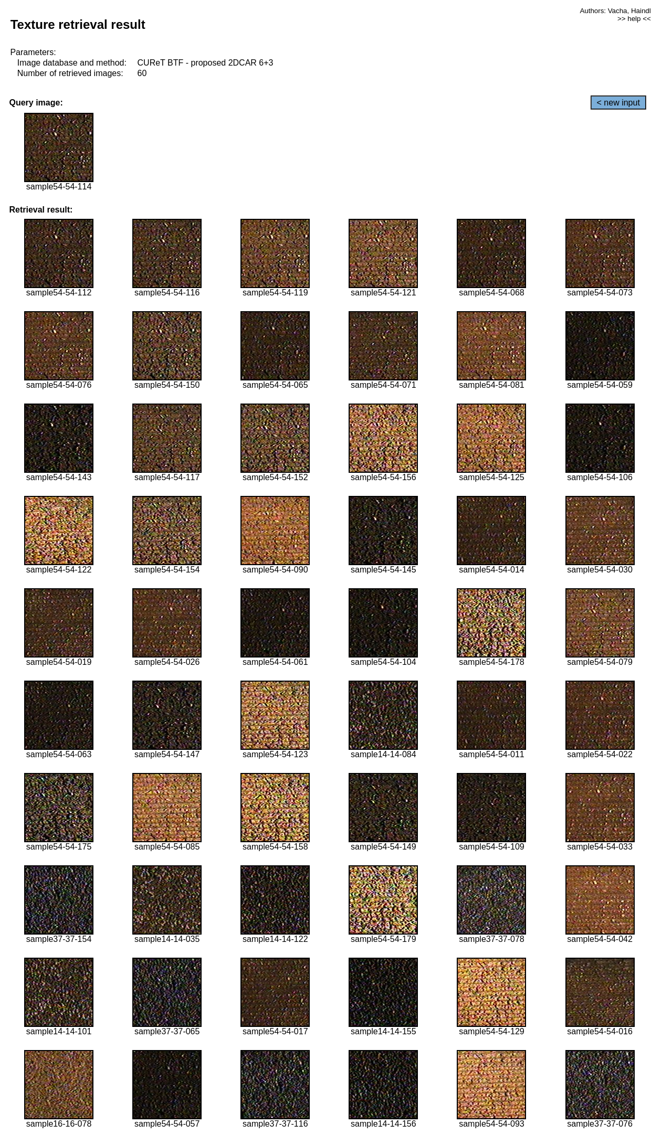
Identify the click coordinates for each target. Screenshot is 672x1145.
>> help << (634, 19)
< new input (618, 102)
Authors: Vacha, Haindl (615, 11)
